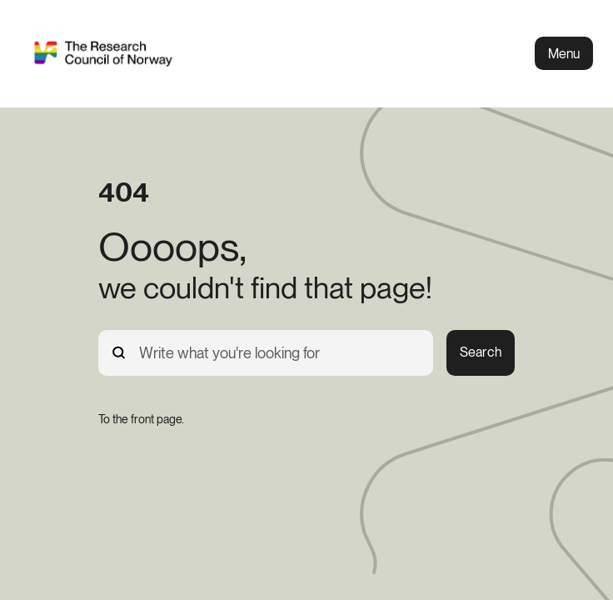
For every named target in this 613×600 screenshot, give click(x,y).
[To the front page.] (141, 419)
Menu (564, 54)
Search (480, 352)
